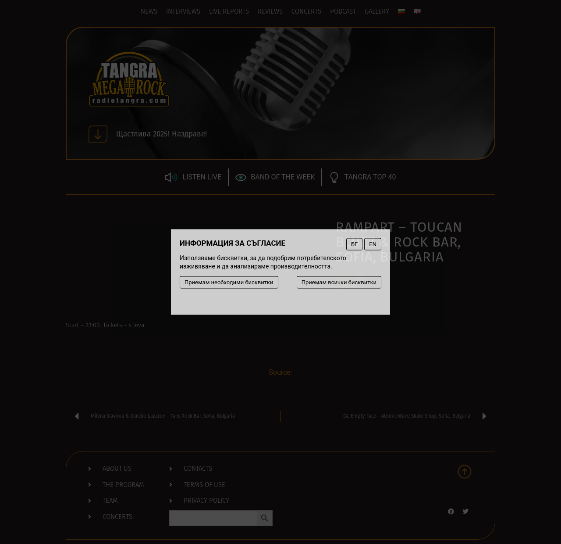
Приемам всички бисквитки (339, 282)
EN (372, 244)
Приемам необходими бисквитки (229, 282)
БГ (354, 244)
